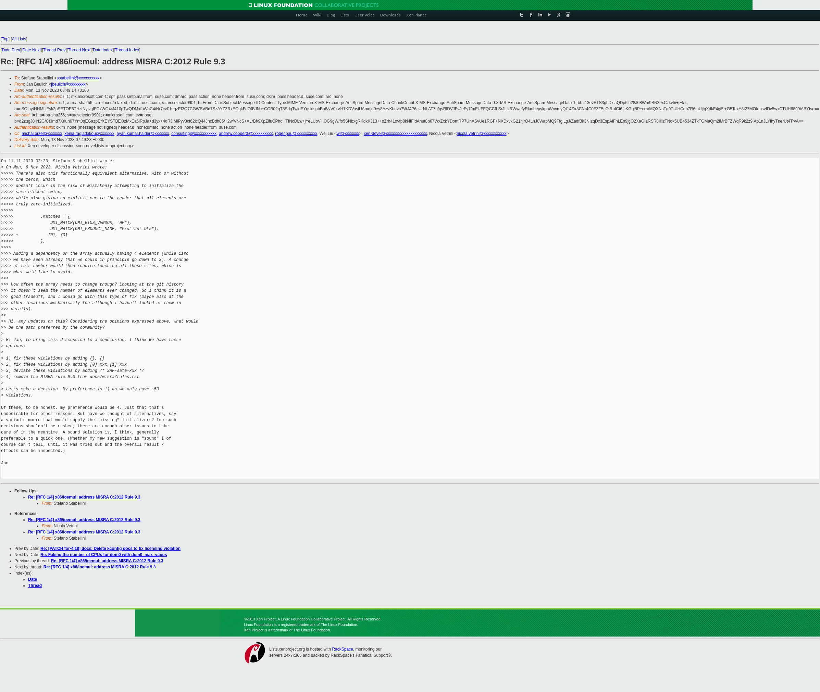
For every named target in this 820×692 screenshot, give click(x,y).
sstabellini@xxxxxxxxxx (78, 78)
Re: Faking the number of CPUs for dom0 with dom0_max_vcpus (103, 554)
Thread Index (127, 50)
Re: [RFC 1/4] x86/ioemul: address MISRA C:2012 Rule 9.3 (84, 497)
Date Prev (11, 50)
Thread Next (79, 50)
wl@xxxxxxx (348, 133)
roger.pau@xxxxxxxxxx (296, 133)
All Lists (19, 39)
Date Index (103, 50)
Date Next (31, 50)
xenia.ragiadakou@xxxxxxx (89, 133)
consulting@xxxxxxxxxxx (193, 133)
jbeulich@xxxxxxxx (68, 84)
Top (5, 39)
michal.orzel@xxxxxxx (42, 133)
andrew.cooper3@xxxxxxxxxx (246, 133)
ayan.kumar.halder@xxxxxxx (143, 133)
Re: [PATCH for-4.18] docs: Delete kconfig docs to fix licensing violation (110, 548)
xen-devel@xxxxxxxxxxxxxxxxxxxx (395, 133)
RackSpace (342, 649)
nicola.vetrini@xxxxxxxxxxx (481, 133)
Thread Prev (54, 50)
